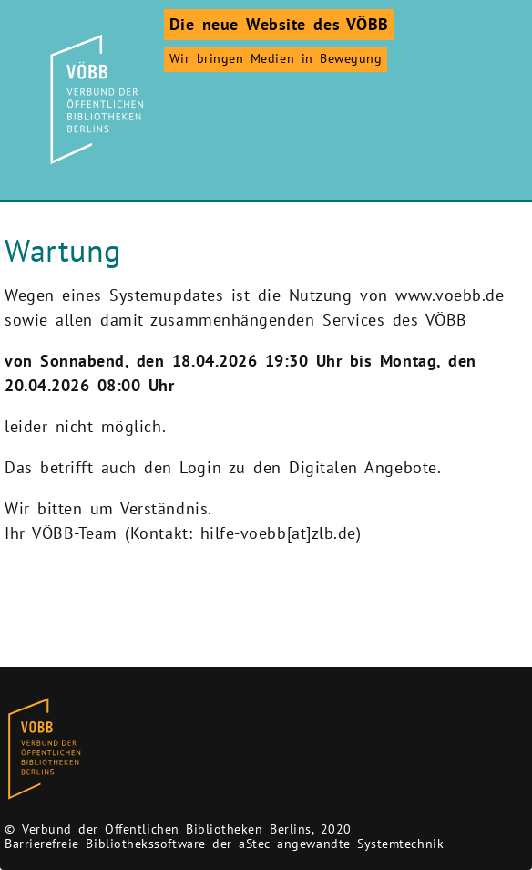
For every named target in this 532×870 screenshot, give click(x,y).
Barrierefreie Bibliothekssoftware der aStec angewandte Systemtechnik (224, 843)
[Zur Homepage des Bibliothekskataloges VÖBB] (44, 749)
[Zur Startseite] (93, 99)
